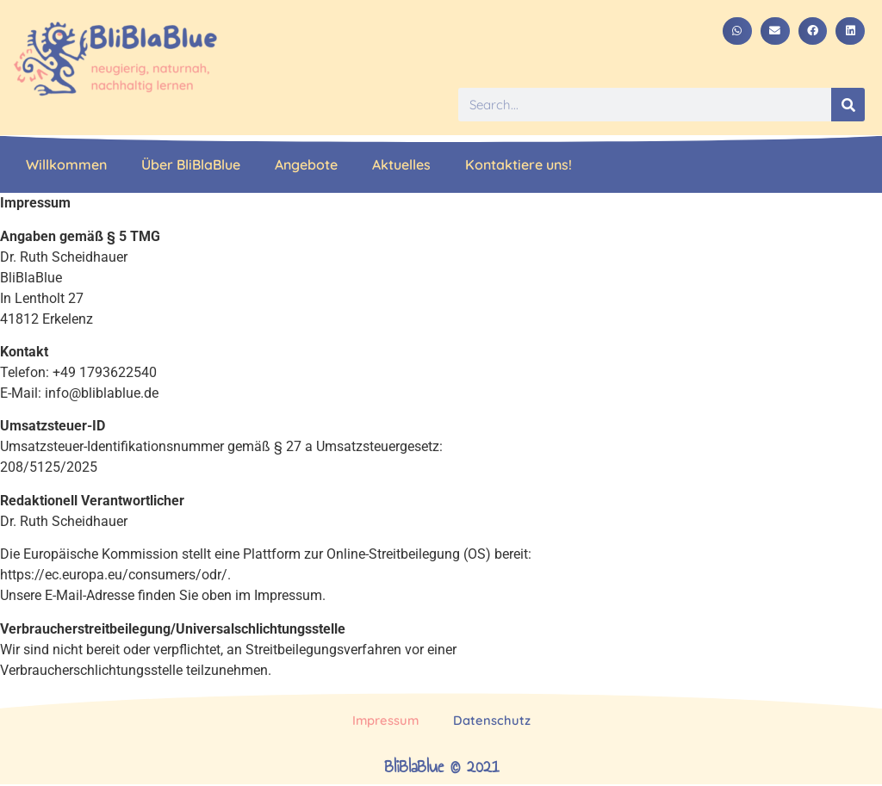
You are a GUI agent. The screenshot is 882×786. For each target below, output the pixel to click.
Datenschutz (492, 721)
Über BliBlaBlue (190, 164)
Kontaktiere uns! (518, 164)
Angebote (306, 164)
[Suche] (848, 104)
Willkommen (66, 164)
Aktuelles (401, 164)
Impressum (385, 721)
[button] (737, 31)
